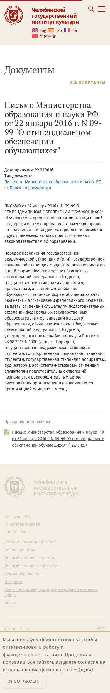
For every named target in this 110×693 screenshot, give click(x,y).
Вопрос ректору (19, 550)
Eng (43, 30)
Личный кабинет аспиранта (30, 566)
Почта (10, 602)
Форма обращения (22, 574)
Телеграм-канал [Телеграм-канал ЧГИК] (24, 524)
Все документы (88, 82)
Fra (74, 30)
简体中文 (48, 36)
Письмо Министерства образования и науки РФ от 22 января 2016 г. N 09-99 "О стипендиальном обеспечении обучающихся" (58, 439)
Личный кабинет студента (29, 558)
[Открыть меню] (101, 12)
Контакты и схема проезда (30, 542)
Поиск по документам (30, 188)
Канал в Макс (17, 531)
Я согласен (23, 681)
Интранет (13, 581)
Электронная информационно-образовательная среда (51, 592)
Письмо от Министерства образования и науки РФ (52, 181)
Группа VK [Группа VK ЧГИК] (20, 516)
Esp (58, 30)
